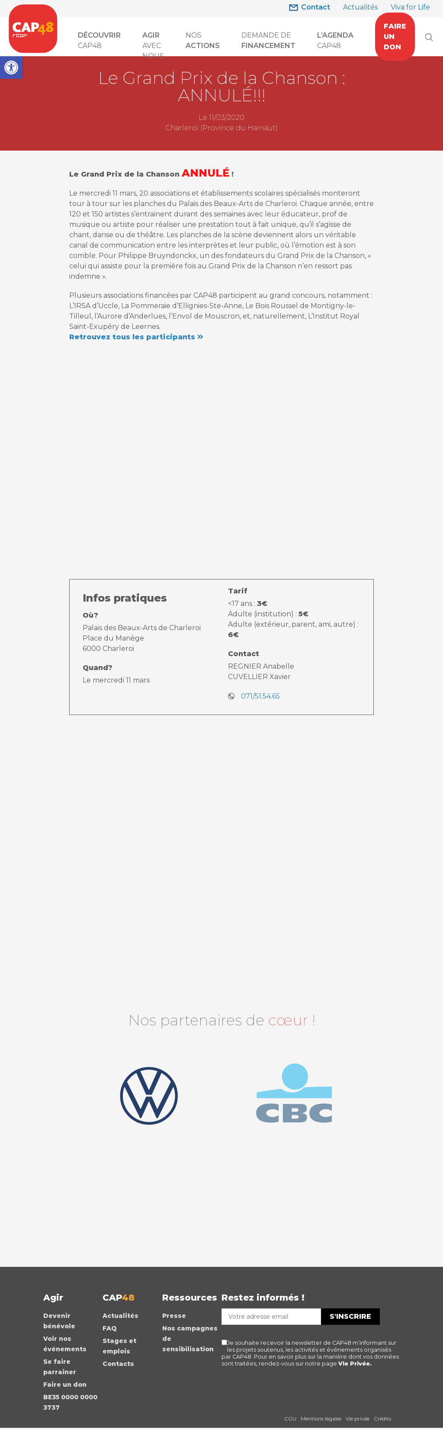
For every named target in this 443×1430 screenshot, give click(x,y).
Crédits (382, 1420)
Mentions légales (321, 1420)
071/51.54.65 (260, 696)
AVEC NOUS (153, 41)
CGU (290, 1420)
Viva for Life (410, 7)
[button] (11, 67)
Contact (315, 7)
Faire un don (65, 1386)
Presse (174, 1317)
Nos (203, 40)
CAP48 (99, 40)
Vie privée (357, 1420)
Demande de (268, 40)
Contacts (118, 1365)
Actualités (360, 7)
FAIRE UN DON (395, 36)
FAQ (110, 1329)
